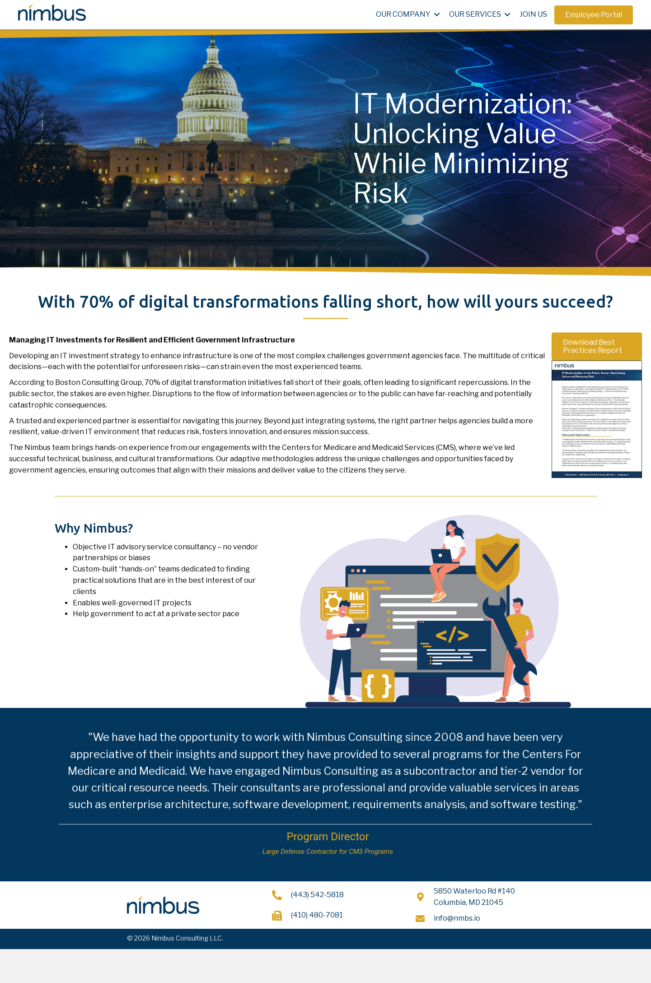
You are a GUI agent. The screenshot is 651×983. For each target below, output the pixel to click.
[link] (409, 15)
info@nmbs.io (457, 918)
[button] (593, 14)
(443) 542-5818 (317, 894)
